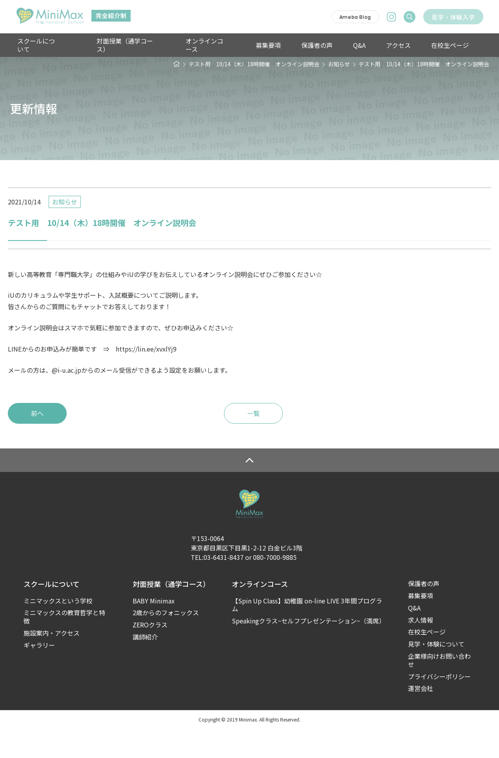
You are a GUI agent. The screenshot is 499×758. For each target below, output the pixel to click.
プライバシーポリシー (439, 706)
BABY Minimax (154, 630)
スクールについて (41, 45)
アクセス (373, 45)
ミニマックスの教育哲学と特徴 (64, 646)
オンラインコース (204, 45)
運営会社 (420, 718)
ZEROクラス (150, 654)
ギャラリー (39, 674)
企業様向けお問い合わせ (439, 689)
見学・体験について (436, 673)
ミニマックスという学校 (58, 630)
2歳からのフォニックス (166, 642)
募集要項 (257, 45)
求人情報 (420, 649)
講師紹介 (145, 666)
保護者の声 (301, 45)
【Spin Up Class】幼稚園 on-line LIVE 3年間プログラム (307, 634)
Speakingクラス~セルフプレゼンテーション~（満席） (308, 650)
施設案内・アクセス (52, 662)
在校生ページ (420, 45)
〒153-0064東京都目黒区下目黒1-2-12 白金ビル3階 (246, 572)
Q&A (339, 45)
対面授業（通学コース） (129, 45)
